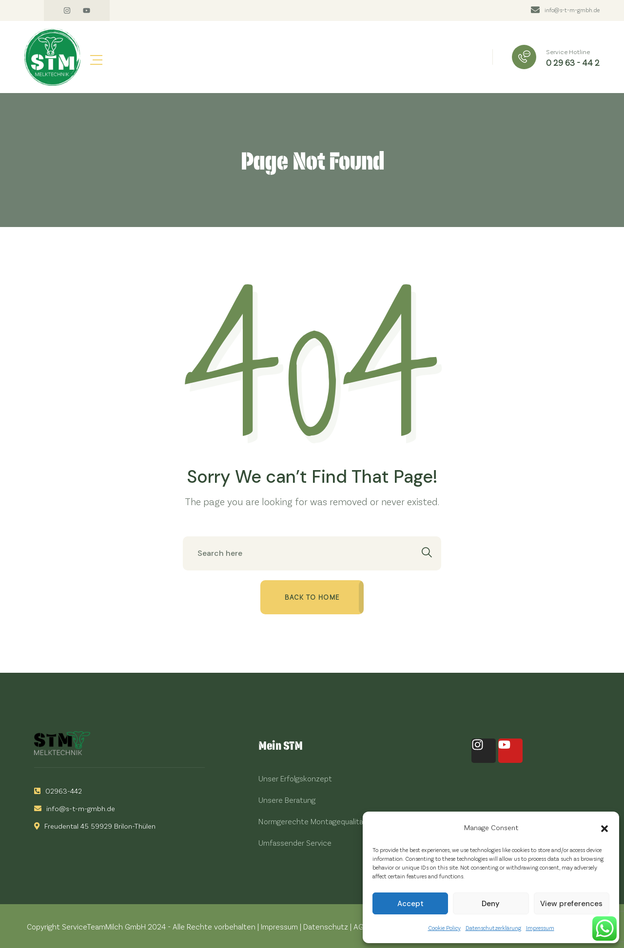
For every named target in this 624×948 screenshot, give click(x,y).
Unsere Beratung (286, 799)
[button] (604, 827)
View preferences (571, 904)
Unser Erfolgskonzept (295, 778)
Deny (491, 904)
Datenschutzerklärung (493, 927)
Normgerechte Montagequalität (312, 821)
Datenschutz (325, 926)
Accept (410, 904)
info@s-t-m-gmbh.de (572, 9)
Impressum (540, 927)
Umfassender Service (295, 842)
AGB (360, 926)
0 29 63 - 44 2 (573, 62)
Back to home (312, 597)
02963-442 (58, 790)
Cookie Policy (444, 927)
